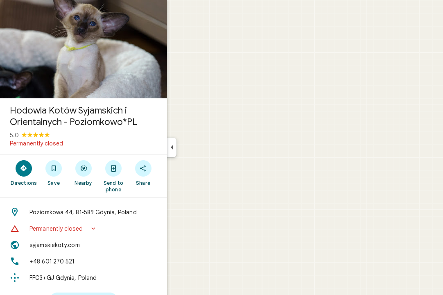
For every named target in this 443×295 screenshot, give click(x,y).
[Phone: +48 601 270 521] (113, 261)
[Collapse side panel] (201, 147)
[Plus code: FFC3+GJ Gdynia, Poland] (113, 278)
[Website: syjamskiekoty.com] (113, 245)
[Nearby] (113, 172)
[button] (113, 228)
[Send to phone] (143, 176)
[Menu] (14, 14)
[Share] (173, 172)
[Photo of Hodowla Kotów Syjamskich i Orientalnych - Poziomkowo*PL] (113, 49)
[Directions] (53, 172)
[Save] (83, 172)
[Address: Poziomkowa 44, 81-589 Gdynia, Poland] (113, 212)
